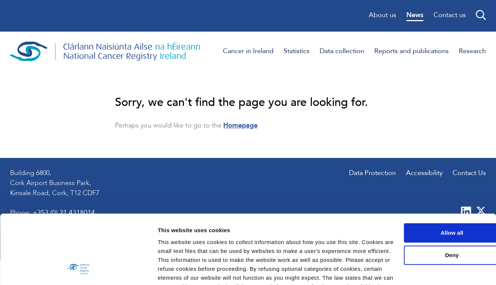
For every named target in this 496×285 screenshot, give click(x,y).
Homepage (241, 127)
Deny (434, 202)
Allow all (434, 179)
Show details (114, 270)
